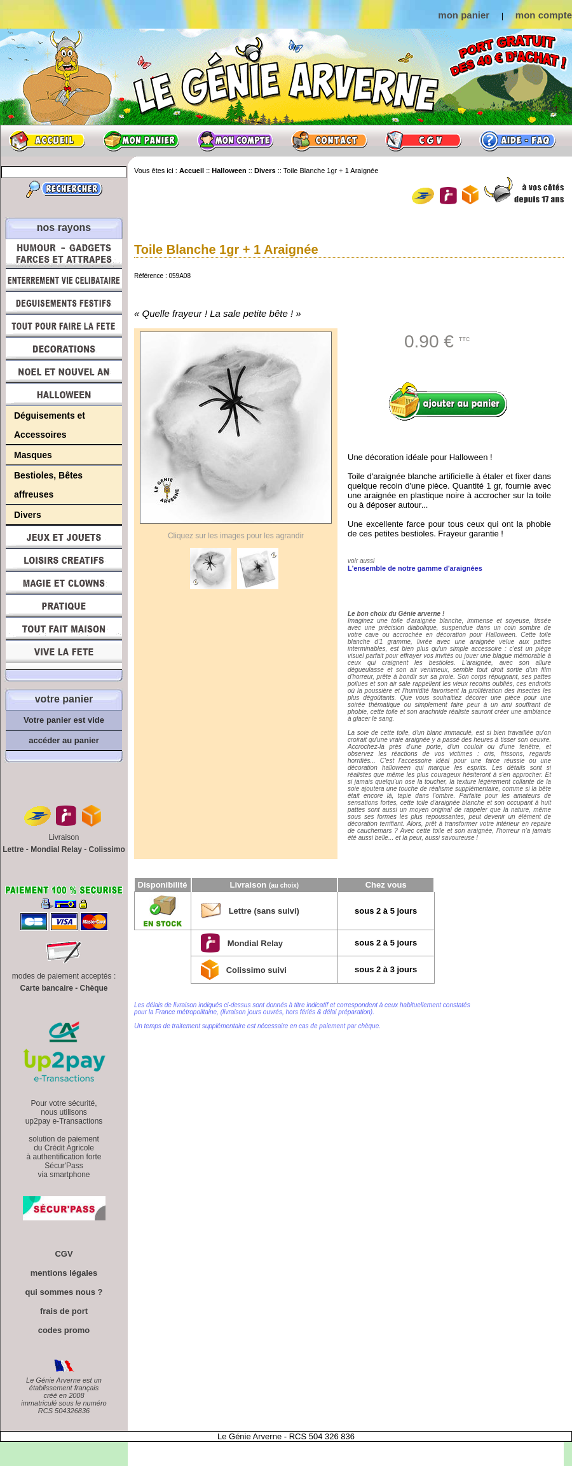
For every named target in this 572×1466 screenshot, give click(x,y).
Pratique (64, 606)
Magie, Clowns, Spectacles (64, 583)
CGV (423, 140)
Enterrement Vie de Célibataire (64, 280)
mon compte (543, 15)
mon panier (463, 15)
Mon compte (235, 140)
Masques (33, 455)
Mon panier (141, 140)
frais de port (64, 1311)
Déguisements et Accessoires (49, 425)
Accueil (47, 140)
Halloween (64, 394)
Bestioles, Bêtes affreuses (48, 484)
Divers (27, 515)
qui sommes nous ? (63, 1292)
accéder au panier (64, 740)
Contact (329, 140)
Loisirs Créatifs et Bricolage (64, 560)
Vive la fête (64, 655)
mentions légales (64, 1273)
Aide (517, 140)
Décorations (64, 349)
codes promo (64, 1330)
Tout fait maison (64, 628)
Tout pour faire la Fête (64, 326)
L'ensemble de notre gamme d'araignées (415, 568)
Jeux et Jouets (64, 537)
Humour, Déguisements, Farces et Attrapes (64, 253)
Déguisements (64, 303)
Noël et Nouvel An (64, 371)
